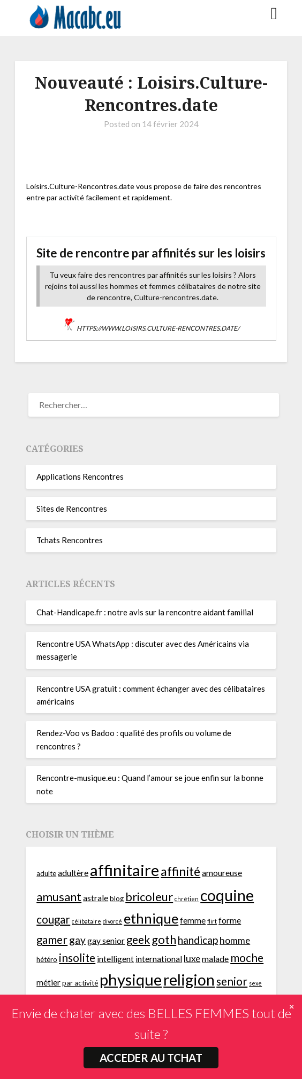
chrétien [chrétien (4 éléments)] (187, 898)
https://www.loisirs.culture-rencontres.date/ (158, 328)
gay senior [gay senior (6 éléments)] (106, 940)
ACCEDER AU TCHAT (151, 1057)
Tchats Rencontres (69, 540)
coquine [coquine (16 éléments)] (227, 895)
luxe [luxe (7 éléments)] (192, 958)
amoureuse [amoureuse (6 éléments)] (222, 873)
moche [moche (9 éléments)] (246, 957)
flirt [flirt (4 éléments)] (212, 921)
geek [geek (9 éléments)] (138, 939)
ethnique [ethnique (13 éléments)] (151, 918)
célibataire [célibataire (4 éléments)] (86, 921)
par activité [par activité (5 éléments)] (80, 983)
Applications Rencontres (80, 476)
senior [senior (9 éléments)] (231, 981)
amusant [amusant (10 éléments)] (58, 896)
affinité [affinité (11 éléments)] (180, 871)
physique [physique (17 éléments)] (131, 979)
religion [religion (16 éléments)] (189, 980)
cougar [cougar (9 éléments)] (53, 919)
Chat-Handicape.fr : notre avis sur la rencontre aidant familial (144, 612)
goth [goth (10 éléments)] (164, 939)
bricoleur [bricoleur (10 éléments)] (149, 896)
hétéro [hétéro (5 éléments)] (46, 959)
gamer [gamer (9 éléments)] (51, 939)
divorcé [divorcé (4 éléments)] (112, 921)
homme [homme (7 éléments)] (235, 940)
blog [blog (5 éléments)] (117, 898)
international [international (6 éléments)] (158, 959)
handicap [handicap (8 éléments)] (198, 940)
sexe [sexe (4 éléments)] (255, 983)
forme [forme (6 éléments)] (229, 920)
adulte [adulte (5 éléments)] (46, 873)
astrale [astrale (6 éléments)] (95, 898)
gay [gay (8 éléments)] (77, 940)
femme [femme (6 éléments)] (193, 920)
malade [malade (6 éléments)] (215, 959)
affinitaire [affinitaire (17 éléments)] (124, 870)
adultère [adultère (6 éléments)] (73, 873)
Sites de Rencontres (71, 508)
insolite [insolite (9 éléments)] (77, 957)
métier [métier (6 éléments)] (48, 982)
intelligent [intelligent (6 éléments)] (115, 959)
